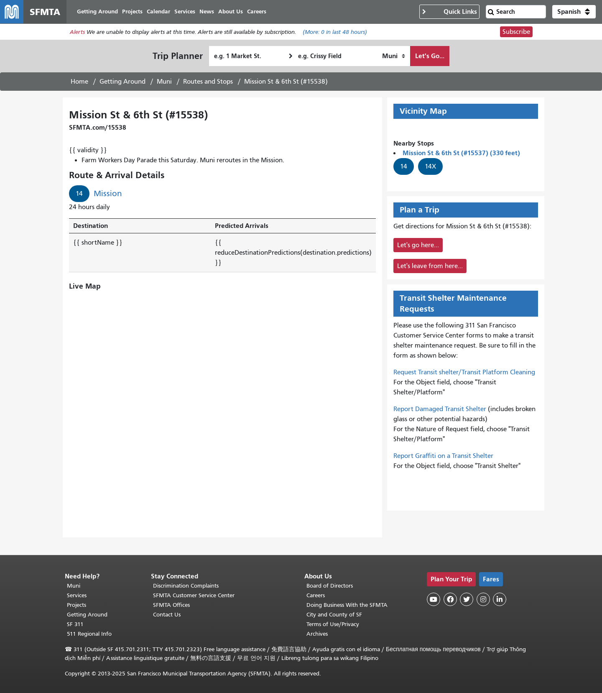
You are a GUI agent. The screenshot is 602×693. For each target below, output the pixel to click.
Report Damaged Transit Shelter (439, 409)
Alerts (77, 32)
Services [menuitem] (184, 11)
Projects (76, 605)
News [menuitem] (206, 11)
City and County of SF (334, 614)
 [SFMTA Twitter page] (466, 599)
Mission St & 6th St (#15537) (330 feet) (461, 153)
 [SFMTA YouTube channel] (433, 599)
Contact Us (167, 614)
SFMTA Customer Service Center (194, 595)
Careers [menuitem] (256, 11)
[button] (574, 11)
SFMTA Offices (171, 605)
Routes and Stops (208, 81)
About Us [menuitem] (230, 11)
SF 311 (75, 624)
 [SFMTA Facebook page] (450, 599)
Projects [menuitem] (132, 11)
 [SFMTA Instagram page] (483, 599)
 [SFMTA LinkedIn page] (500, 599)
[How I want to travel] (393, 56)
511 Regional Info (89, 633)
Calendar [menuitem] (158, 11)
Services (77, 595)
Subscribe (516, 32)
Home (79, 81)
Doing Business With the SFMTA (347, 605)
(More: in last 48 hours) (335, 32)
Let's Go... (429, 56)
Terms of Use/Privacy (332, 624)
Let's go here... (418, 245)
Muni (164, 81)
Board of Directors (329, 585)
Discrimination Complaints (186, 585)
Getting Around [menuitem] (97, 11)
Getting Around (122, 81)
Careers (315, 595)
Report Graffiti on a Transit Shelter (443, 456)
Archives (317, 633)
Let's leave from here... (430, 266)
